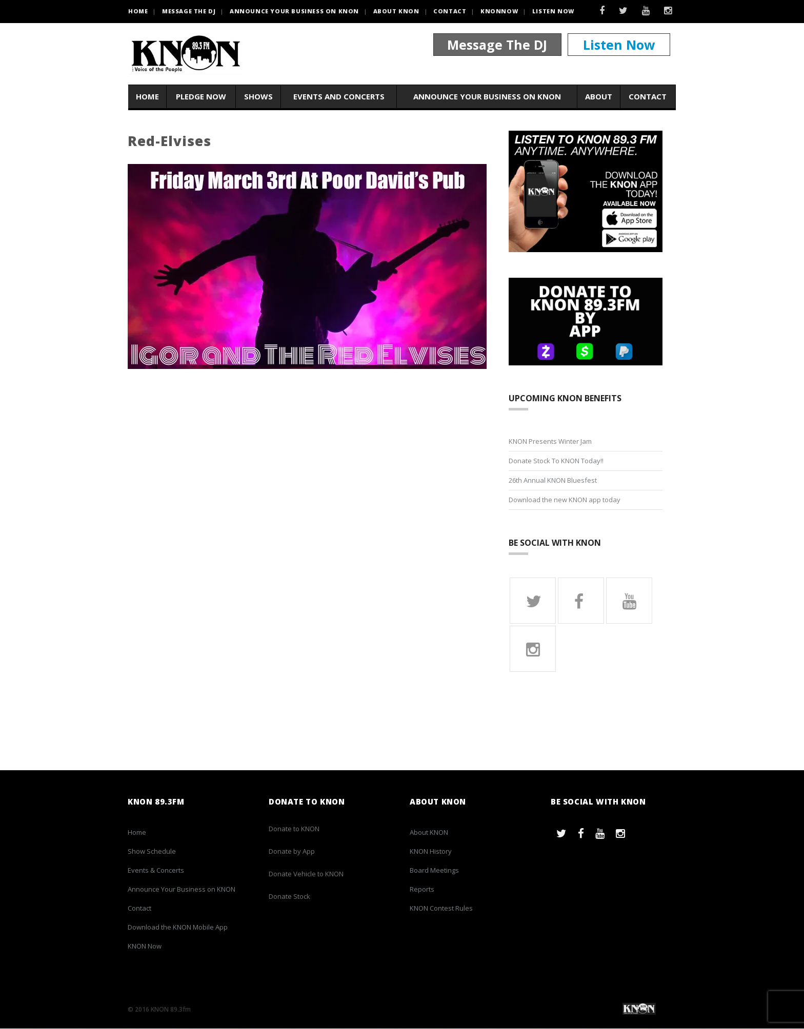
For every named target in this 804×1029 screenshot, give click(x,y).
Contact (449, 11)
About (598, 97)
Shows (258, 97)
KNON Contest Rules (441, 908)
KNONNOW (499, 11)
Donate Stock (289, 896)
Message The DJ (497, 45)
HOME (138, 11)
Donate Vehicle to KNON (306, 874)
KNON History (431, 851)
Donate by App (292, 851)
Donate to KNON (294, 829)
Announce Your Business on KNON (294, 11)
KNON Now (145, 946)
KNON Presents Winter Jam (550, 441)
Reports (422, 889)
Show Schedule (152, 851)
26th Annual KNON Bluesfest (553, 480)
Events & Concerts (156, 870)
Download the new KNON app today (564, 499)
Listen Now (553, 11)
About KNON (396, 11)
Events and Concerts (339, 97)
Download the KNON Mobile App (178, 927)
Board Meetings (434, 870)
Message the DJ (188, 11)
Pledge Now (201, 97)
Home (147, 97)
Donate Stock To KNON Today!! (556, 460)
